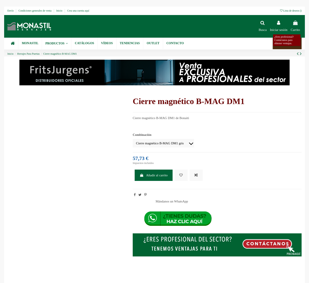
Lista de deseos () (291, 10)
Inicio (59, 10)
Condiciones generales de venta (35, 10)
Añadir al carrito (154, 175)
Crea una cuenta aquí (78, 10)
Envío (10, 10)
